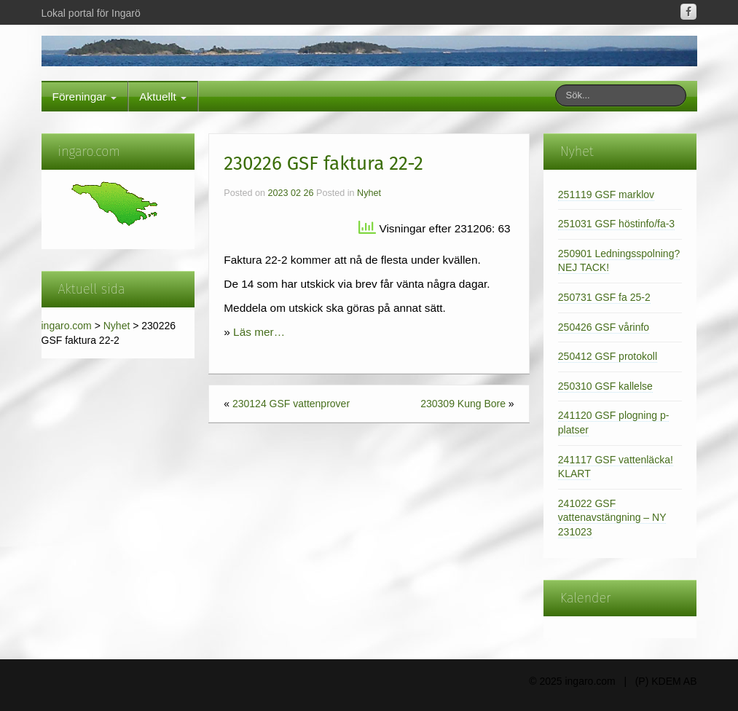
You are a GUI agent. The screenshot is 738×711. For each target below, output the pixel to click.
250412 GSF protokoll (607, 356)
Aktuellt (163, 96)
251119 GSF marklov (606, 194)
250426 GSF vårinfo (603, 327)
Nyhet (116, 325)
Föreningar (84, 96)
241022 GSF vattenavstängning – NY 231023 (612, 518)
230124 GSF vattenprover (291, 403)
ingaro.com (67, 325)
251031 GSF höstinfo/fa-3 (616, 223)
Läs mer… (259, 332)
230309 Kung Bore (463, 403)
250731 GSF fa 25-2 (604, 297)
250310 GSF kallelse (605, 386)
